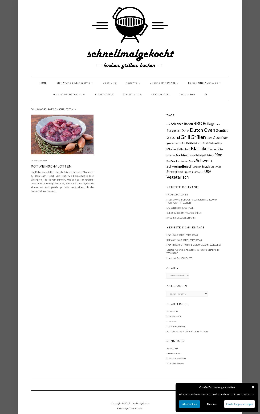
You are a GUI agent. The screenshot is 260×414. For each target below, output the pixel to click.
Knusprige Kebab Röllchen (181, 217)
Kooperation (132, 94)
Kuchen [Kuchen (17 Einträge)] (213, 149)
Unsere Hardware (164, 83)
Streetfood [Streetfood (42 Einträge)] (174, 172)
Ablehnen (212, 404)
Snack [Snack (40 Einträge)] (206, 166)
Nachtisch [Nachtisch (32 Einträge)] (182, 155)
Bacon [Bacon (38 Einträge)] (188, 124)
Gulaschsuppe (184, 258)
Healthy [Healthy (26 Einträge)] (217, 143)
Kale (119, 408)
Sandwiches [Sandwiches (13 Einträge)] (183, 161)
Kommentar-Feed (176, 358)
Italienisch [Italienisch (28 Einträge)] (183, 149)
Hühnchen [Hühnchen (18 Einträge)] (171, 149)
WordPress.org (175, 363)
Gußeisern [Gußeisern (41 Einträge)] (204, 143)
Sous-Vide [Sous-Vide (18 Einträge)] (216, 166)
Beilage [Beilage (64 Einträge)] (209, 123)
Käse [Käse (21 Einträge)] (220, 149)
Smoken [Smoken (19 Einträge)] (197, 166)
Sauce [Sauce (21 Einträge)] (192, 161)
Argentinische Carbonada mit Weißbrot (198, 245)
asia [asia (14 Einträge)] (168, 124)
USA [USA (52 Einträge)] (207, 171)
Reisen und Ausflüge (204, 83)
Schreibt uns (104, 94)
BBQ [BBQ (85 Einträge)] (197, 123)
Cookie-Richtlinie (176, 326)
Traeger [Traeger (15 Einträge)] (200, 172)
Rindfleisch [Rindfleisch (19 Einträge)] (171, 161)
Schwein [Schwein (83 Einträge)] (204, 160)
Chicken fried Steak (187, 235)
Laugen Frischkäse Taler (179, 208)
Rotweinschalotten (51, 166)
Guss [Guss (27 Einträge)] (209, 137)
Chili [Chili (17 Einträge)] (179, 131)
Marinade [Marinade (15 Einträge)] (171, 155)
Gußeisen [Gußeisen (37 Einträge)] (189, 143)
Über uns (109, 83)
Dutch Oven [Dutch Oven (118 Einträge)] (202, 130)
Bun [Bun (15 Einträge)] (218, 124)
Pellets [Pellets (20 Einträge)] (210, 155)
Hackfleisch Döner (177, 194)
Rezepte (133, 83)
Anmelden (172, 348)
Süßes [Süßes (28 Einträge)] (187, 171)
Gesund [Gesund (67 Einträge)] (173, 137)
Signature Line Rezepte (75, 83)
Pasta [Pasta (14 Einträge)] (192, 155)
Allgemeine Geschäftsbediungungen (187, 331)
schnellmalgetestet (69, 94)
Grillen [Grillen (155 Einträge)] (198, 137)
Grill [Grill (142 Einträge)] (185, 137)
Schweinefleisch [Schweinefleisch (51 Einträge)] (179, 166)
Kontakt (171, 321)
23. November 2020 (39, 160)
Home (43, 83)
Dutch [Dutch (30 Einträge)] (185, 130)
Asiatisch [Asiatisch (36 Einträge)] (177, 124)
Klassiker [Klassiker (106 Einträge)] (200, 148)
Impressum (187, 94)
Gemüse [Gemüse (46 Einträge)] (222, 130)
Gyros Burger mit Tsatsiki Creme (184, 213)
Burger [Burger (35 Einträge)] (171, 130)
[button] (253, 387)
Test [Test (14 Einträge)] (194, 172)
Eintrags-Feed (174, 353)
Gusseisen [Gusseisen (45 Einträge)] (221, 137)
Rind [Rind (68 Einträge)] (218, 154)
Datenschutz (160, 94)
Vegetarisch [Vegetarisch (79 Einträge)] (177, 176)
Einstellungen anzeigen (239, 404)
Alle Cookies (189, 404)
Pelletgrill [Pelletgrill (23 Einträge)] (200, 155)
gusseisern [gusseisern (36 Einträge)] (173, 143)
